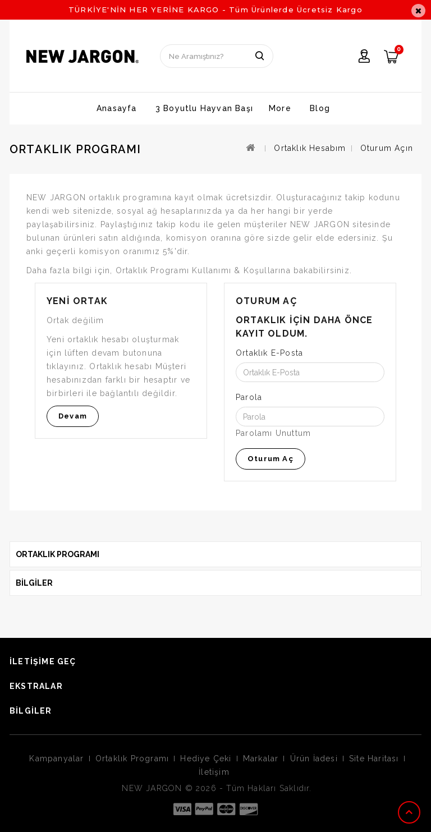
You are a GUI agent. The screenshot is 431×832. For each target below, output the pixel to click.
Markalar (261, 758)
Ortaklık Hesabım (310, 148)
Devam (72, 416)
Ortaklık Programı (132, 758)
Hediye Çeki (205, 758)
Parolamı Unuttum (273, 433)
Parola (249, 397)
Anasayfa (117, 108)
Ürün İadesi (314, 758)
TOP (410, 812)
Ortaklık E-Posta (269, 352)
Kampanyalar (56, 758)
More (280, 108)
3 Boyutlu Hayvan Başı (204, 108)
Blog (320, 108)
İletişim (214, 771)
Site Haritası (374, 758)
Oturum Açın (386, 148)
